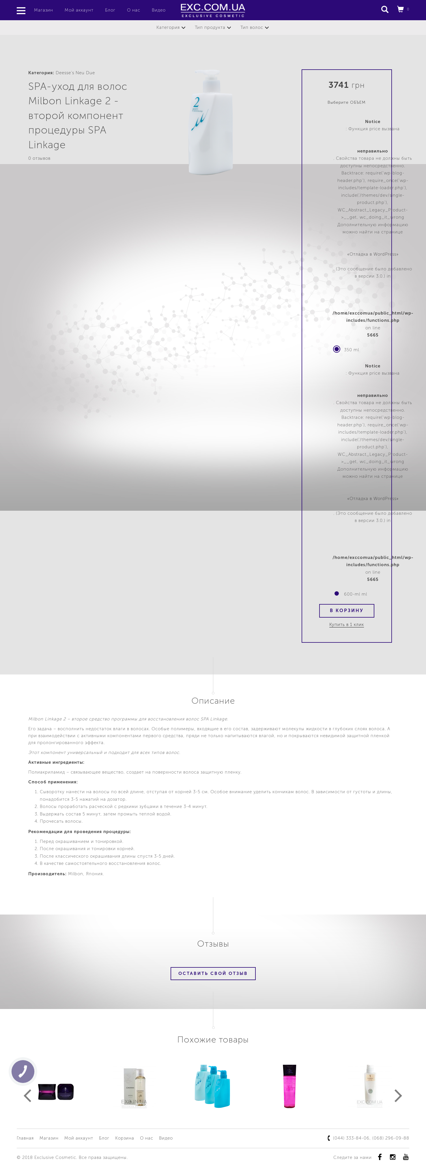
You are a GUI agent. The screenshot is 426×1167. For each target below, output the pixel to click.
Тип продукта (210, 27)
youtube (405, 1157)
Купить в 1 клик (346, 624)
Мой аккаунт (79, 10)
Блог (110, 10)
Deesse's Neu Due (75, 72)
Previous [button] (27, 1095)
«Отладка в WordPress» (373, 254)
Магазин (43, 10)
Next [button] (398, 1095)
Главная (25, 1138)
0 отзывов (39, 158)
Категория (168, 27)
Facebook (379, 1157)
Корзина (124, 1138)
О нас (133, 10)
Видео (159, 10)
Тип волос (251, 27)
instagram (393, 1157)
